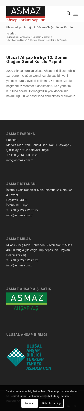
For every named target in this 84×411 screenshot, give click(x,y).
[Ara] (67, 14)
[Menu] (75, 14)
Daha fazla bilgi (51, 403)
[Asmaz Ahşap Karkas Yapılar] (34, 14)
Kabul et (30, 403)
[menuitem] (67, 14)
